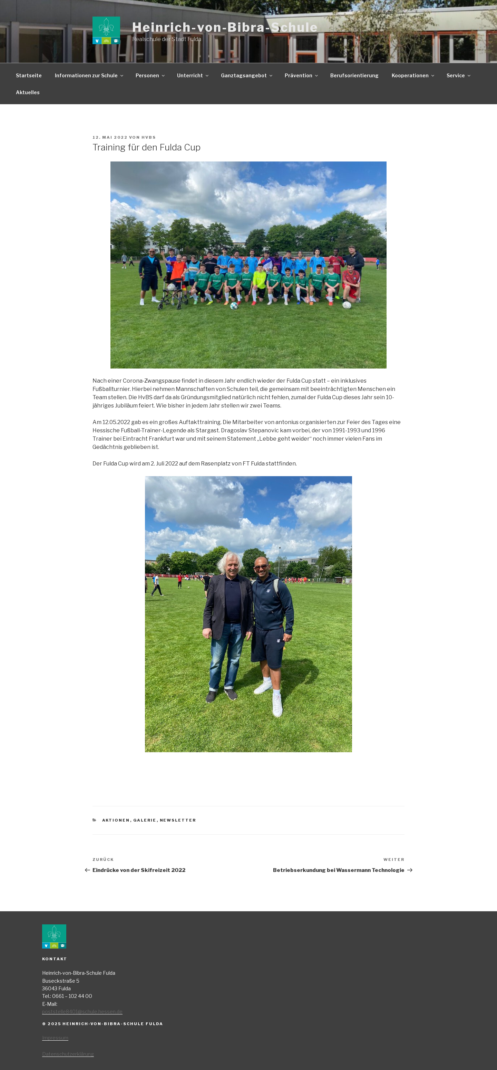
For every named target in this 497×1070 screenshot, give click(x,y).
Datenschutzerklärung (68, 1054)
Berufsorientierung (354, 75)
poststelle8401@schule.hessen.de (82, 1011)
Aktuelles (28, 92)
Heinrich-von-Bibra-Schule (225, 27)
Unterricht (193, 75)
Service (459, 75)
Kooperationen (413, 75)
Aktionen (116, 820)
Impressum (55, 1038)
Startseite (29, 75)
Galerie (145, 820)
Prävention (302, 75)
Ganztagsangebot (247, 75)
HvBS (149, 137)
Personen (151, 75)
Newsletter (178, 820)
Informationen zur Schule (89, 75)
